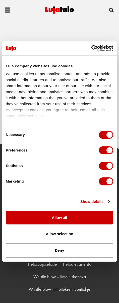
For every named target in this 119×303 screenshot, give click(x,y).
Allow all (59, 217)
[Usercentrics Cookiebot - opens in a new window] (91, 48)
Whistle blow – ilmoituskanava (59, 276)
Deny (59, 250)
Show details (92, 201)
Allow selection (59, 234)
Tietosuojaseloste (42, 264)
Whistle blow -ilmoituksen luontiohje (59, 289)
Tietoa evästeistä (77, 264)
